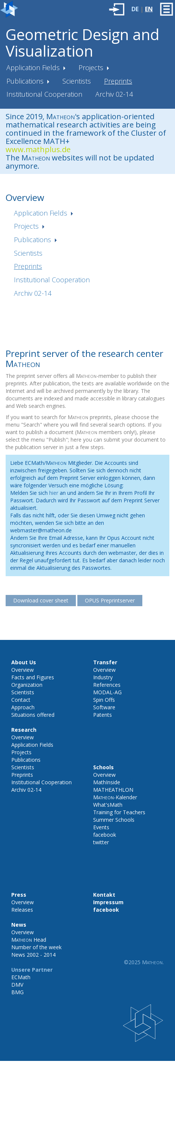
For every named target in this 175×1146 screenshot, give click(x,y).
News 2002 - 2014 (33, 954)
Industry (103, 677)
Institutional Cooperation (44, 94)
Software (104, 707)
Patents (102, 714)
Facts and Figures (32, 677)
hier (53, 492)
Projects (91, 67)
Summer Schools (113, 819)
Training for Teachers (119, 812)
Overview (22, 669)
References (107, 684)
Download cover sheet (40, 600)
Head (28, 939)
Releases (22, 909)
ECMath (20, 977)
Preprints (118, 80)
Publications (25, 80)
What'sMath (107, 804)
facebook (104, 834)
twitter (101, 842)
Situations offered (32, 714)
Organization (26, 684)
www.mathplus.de (38, 149)
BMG (17, 992)
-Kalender (115, 797)
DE (135, 9)
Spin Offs (104, 699)
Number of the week (36, 947)
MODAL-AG (107, 692)
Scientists (76, 80)
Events (101, 827)
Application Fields (34, 67)
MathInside (106, 782)
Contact (20, 699)
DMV (17, 984)
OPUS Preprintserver (110, 600)
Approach (23, 707)
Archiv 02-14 (114, 94)
